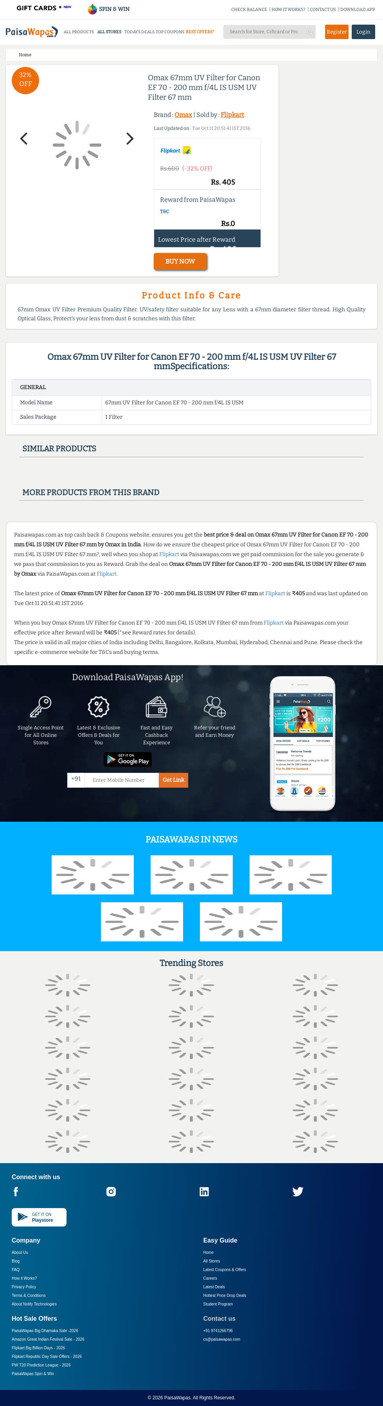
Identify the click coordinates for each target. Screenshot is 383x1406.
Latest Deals (214, 1287)
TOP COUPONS (170, 31)
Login (363, 32)
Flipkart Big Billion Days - (38, 1348)
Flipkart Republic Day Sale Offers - (47, 1356)
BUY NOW (180, 261)
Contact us (219, 1318)
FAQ (16, 1270)
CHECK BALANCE (249, 9)
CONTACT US (323, 9)
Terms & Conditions (29, 1295)
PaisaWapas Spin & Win (33, 1374)
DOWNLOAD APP (357, 9)
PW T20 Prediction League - (41, 1365)
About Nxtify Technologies (34, 1304)
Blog (16, 1261)
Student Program (218, 1304)
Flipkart (232, 115)
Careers (210, 1278)
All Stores (211, 1261)
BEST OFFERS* (200, 31)
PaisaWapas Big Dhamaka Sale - (45, 1331)
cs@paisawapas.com (222, 1339)
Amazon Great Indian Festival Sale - (48, 1339)
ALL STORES (109, 31)
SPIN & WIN (108, 9)
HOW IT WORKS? (289, 9)
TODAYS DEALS (139, 31)
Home (208, 1252)
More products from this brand (90, 492)
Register (337, 32)
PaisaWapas (177, 1398)
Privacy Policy (24, 1287)
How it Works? (24, 1278)
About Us (20, 1252)
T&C (164, 211)
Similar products (59, 448)
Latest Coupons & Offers (224, 1270)
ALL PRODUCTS (79, 31)
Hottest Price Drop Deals (224, 1295)
